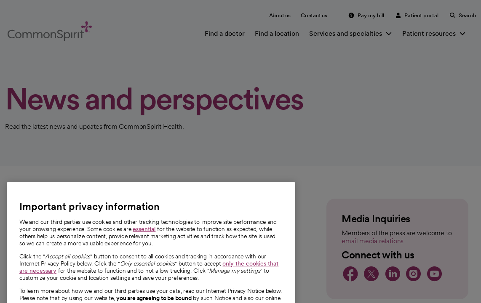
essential (144, 240)
